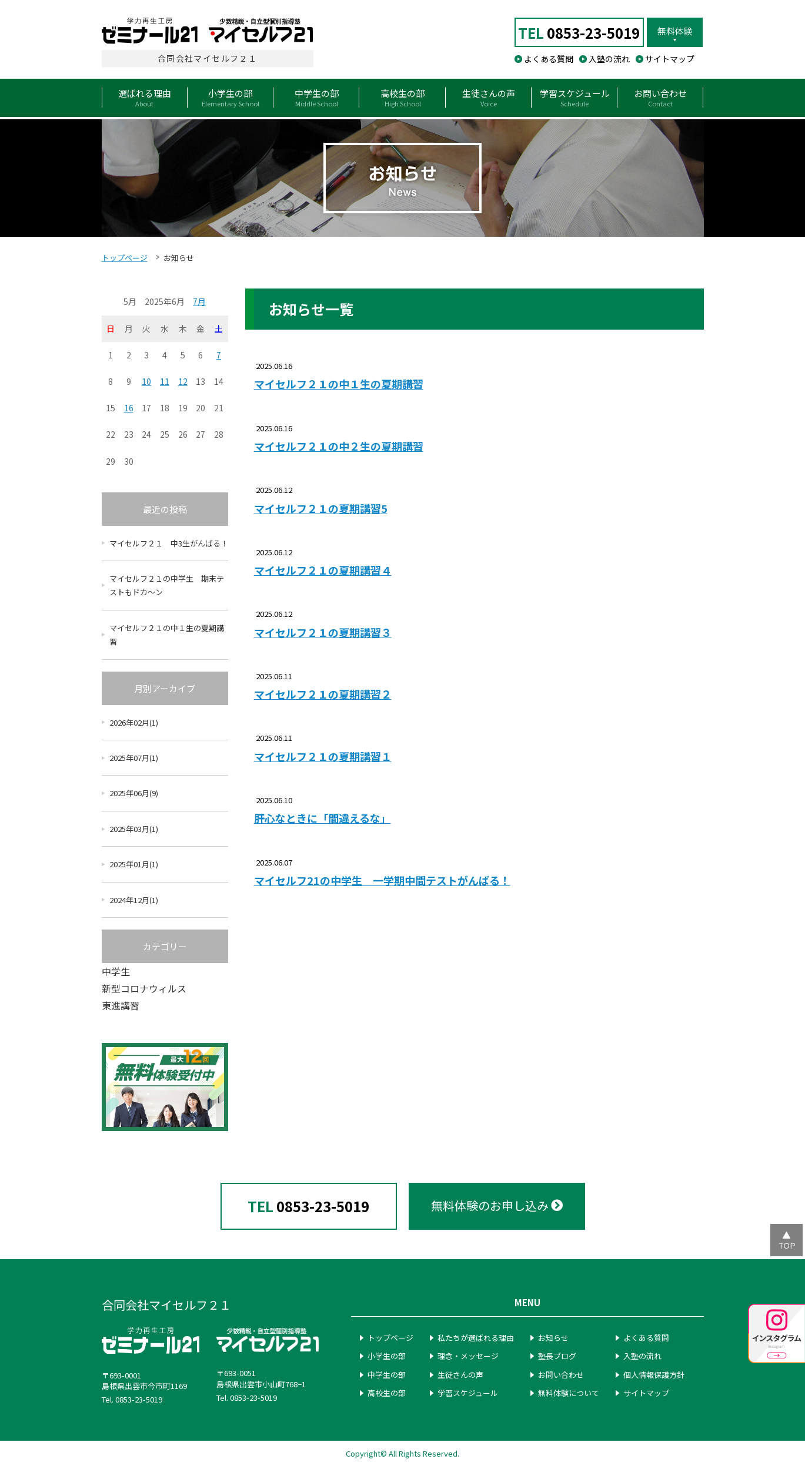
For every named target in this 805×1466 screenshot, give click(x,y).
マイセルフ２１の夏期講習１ (323, 756)
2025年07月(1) (133, 757)
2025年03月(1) (133, 828)
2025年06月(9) (133, 793)
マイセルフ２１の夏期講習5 (321, 508)
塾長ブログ (557, 1355)
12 (183, 381)
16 (128, 408)
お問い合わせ (561, 1374)
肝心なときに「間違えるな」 (322, 818)
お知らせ (553, 1337)
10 (146, 381)
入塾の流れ (609, 59)
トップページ (125, 257)
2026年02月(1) (133, 722)
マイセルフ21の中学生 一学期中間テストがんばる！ (382, 880)
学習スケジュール (467, 1392)
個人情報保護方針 (653, 1374)
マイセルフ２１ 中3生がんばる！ (168, 543)
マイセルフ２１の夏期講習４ (323, 570)
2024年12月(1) (133, 899)
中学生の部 (387, 1374)
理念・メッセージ (468, 1355)
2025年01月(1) (133, 864)
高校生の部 (387, 1392)
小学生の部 (387, 1355)
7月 (199, 301)
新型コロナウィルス (144, 988)
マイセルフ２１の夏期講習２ (323, 694)
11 (164, 381)
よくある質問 (548, 59)
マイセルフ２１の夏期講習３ (323, 632)
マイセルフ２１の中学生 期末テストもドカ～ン (166, 585)
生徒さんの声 (460, 1374)
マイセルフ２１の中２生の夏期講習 (338, 446)
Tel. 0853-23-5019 (132, 1399)
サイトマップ (669, 59)
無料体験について (568, 1392)
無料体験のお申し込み (497, 1205)
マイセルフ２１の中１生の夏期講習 (338, 384)
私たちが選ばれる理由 (475, 1337)
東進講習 (120, 1005)
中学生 (116, 971)
